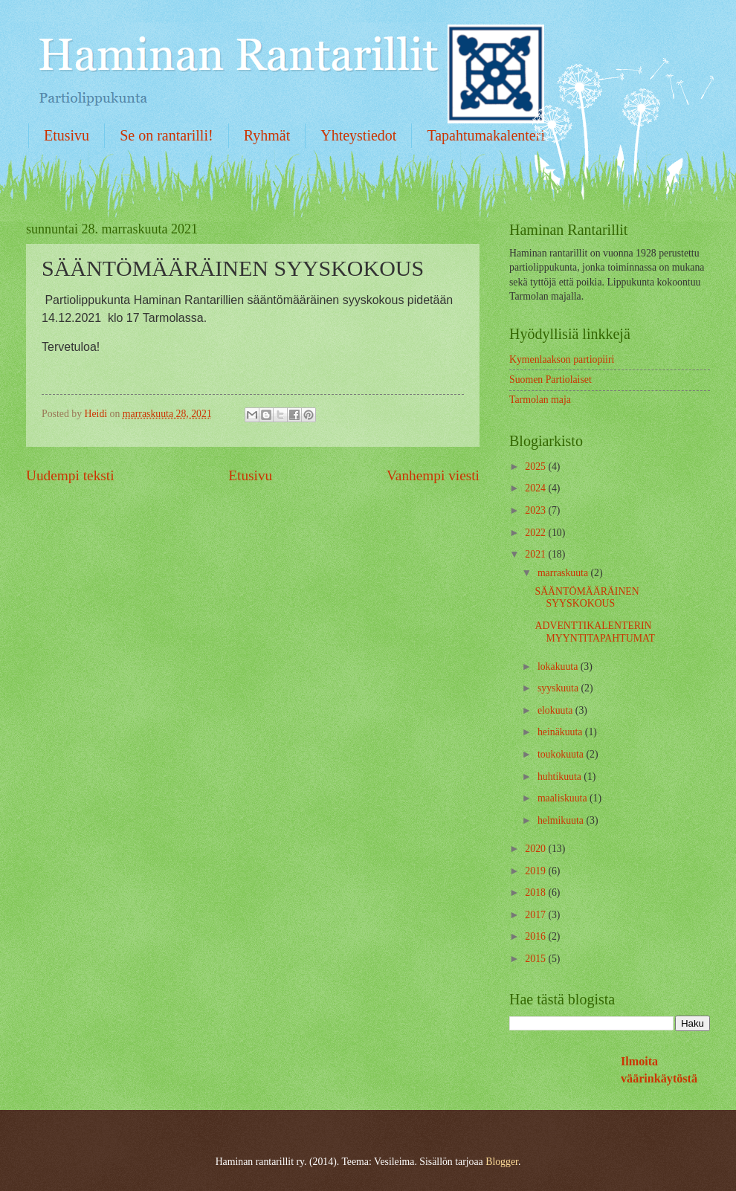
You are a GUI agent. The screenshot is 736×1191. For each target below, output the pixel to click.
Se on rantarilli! (166, 135)
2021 (536, 554)
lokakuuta (559, 666)
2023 (536, 510)
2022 (536, 532)
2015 (536, 958)
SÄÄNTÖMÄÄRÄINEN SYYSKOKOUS (587, 598)
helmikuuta (562, 820)
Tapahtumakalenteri (486, 135)
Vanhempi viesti (433, 475)
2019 (536, 871)
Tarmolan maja (540, 399)
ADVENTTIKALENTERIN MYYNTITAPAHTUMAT (594, 632)
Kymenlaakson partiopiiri (561, 359)
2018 (536, 892)
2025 (536, 466)
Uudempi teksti (70, 475)
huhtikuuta (561, 776)
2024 (536, 488)
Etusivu (66, 135)
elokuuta (556, 710)
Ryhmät (267, 135)
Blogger (501, 1161)
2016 (536, 936)
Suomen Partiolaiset (550, 379)
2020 (536, 848)
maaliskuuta (564, 798)
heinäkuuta (561, 731)
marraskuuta (564, 572)
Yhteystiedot (358, 135)
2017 (536, 914)
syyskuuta (559, 688)
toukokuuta (562, 754)
